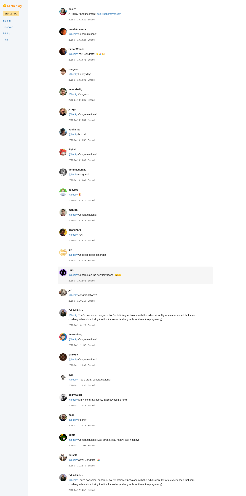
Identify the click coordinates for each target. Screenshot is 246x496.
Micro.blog (14, 6)
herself (74, 455)
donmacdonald (79, 169)
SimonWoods (78, 49)
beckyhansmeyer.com (111, 14)
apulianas (76, 129)
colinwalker (77, 395)
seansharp (76, 230)
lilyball (74, 149)
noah (73, 415)
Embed (92, 19)
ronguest (75, 69)
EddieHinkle (77, 310)
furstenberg (77, 334)
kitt (72, 250)
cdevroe (75, 189)
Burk (73, 270)
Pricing (7, 33)
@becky (74, 34)
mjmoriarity (77, 89)
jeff (72, 290)
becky (73, 9)
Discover (8, 27)
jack (72, 374)
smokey (75, 354)
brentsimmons (78, 29)
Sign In (7, 20)
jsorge (74, 109)
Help (5, 40)
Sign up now (11, 13)
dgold (73, 435)
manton (74, 210)
